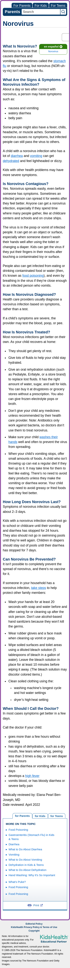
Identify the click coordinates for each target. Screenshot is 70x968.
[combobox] (41, 12)
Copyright (34, 930)
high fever (32, 776)
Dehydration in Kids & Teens (26, 864)
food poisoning (33, 275)
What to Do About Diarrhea (25, 849)
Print (38, 905)
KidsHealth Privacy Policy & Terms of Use (34, 927)
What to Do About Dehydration (27, 869)
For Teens (58, 5)
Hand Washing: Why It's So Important (32, 875)
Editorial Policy (34, 924)
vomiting (36, 156)
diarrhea (17, 156)
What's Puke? (17, 881)
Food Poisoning (18, 829)
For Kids (41, 5)
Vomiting (14, 854)
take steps (38, 588)
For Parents (21, 5)
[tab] (56, 815)
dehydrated (11, 161)
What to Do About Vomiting (25, 859)
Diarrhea (14, 844)
